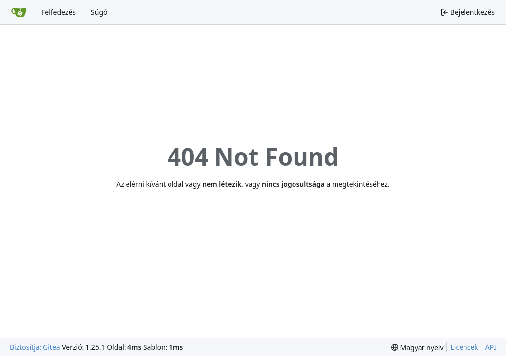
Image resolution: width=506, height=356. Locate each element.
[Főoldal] (19, 12)
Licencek (464, 347)
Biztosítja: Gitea (35, 347)
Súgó (99, 12)
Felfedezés (59, 12)
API (490, 347)
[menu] (417, 347)
